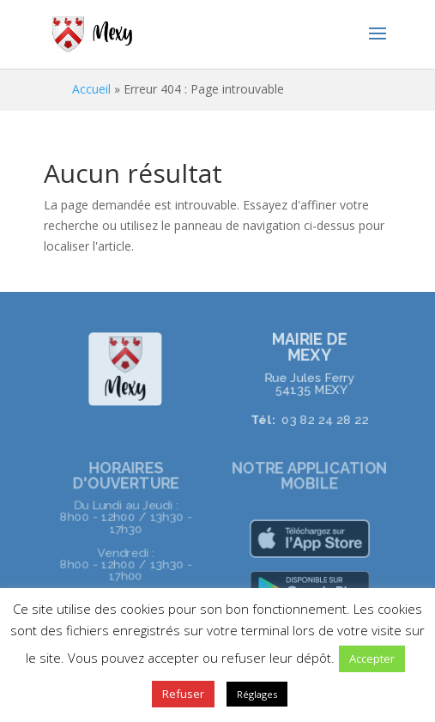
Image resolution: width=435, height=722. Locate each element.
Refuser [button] (183, 693)
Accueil (91, 89)
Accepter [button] (372, 658)
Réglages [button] (257, 694)
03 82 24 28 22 (323, 419)
